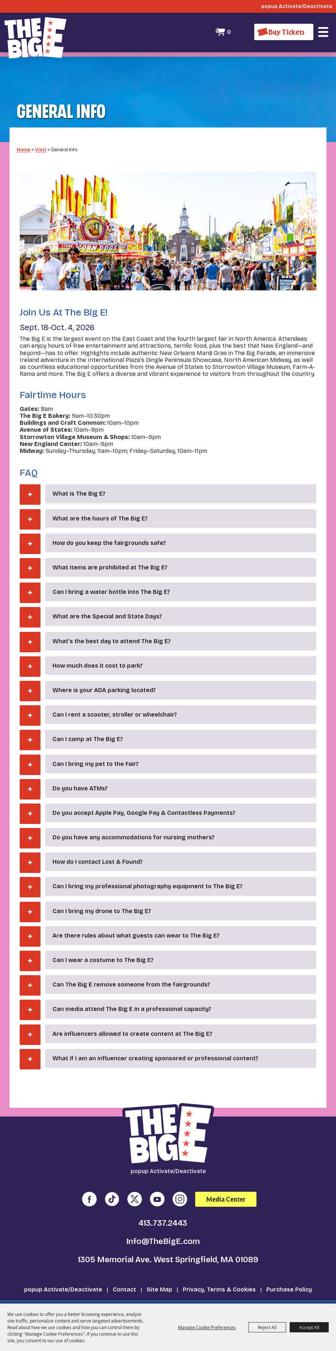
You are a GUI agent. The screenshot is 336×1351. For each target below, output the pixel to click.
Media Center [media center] (226, 1186)
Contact (124, 1276)
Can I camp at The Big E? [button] (88, 726)
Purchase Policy (289, 1276)
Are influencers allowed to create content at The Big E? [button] (132, 1020)
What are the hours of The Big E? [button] (100, 505)
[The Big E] (35, 37)
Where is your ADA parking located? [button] (104, 677)
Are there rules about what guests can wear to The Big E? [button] (136, 922)
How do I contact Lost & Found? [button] (98, 849)
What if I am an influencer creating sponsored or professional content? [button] (155, 1045)
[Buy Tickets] (283, 32)
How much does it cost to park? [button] (98, 652)
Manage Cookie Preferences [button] (207, 1327)
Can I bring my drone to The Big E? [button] (102, 897)
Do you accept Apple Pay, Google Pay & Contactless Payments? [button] (144, 800)
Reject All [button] (267, 1327)
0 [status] (228, 31)
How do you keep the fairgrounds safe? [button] (109, 530)
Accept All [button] (309, 1327)
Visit (40, 136)
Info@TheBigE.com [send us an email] (163, 1228)
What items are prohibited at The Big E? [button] (110, 554)
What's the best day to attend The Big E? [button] (112, 628)
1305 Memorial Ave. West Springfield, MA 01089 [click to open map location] (168, 1247)
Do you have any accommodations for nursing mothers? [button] (134, 824)
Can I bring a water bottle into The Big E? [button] (111, 579)
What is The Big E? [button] (79, 480)
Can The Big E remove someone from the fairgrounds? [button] (131, 971)
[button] (323, 32)
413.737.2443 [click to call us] (163, 1210)
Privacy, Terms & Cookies (219, 1276)
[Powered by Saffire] (308, 1297)
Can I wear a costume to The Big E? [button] (103, 947)
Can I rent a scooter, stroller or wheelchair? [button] (115, 701)
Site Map (159, 1276)
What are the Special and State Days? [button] (107, 603)
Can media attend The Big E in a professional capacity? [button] (132, 996)
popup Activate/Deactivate (63, 1276)
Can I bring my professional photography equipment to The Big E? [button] (148, 873)
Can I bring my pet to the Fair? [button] (96, 750)
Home (23, 136)
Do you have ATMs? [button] (80, 775)
